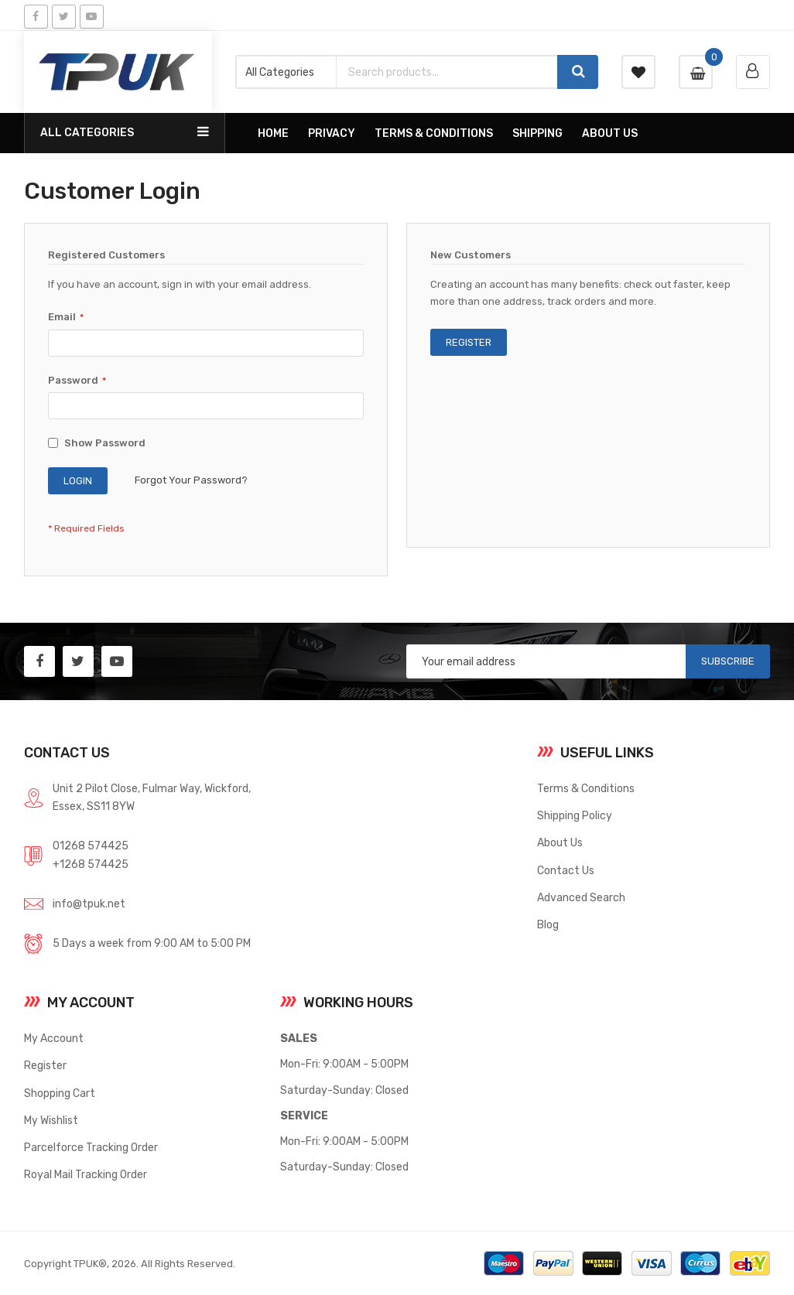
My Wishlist (51, 1120)
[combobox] (446, 71)
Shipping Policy (574, 815)
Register (45, 1065)
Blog (548, 924)
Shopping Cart (59, 1093)
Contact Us (565, 870)
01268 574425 (90, 845)
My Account (54, 1038)
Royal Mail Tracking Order (85, 1174)
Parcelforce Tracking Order (91, 1147)
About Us (560, 842)
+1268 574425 (90, 864)
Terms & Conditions (586, 788)
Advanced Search (581, 897)
